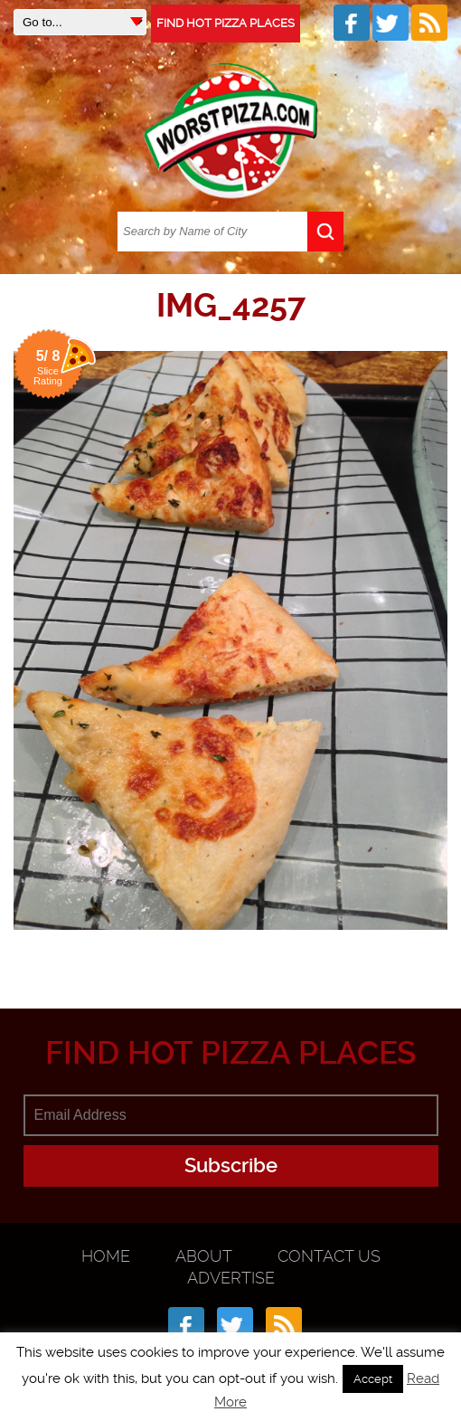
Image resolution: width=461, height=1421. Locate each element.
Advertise (231, 1277)
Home (105, 1255)
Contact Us (329, 1255)
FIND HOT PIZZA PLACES (225, 23)
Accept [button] (372, 1379)
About (203, 1255)
